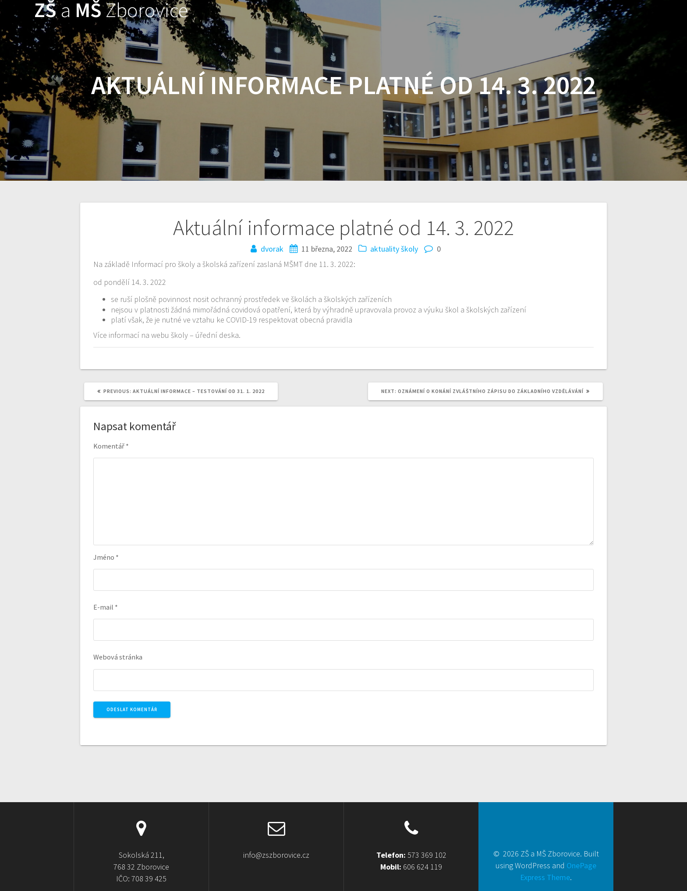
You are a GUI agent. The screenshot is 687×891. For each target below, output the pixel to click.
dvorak (272, 249)
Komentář (111, 446)
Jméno (106, 557)
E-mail (105, 607)
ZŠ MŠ (111, 10)
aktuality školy (394, 249)
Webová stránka (117, 656)
